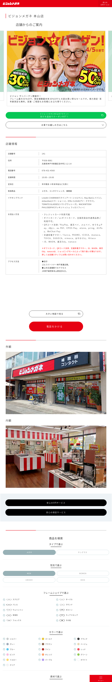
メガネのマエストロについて (56, 602)
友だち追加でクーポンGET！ (54, 115)
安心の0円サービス (105, 4)
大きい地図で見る (54, 313)
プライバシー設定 (67, 623)
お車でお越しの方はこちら (54, 124)
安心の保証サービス (56, 512)
